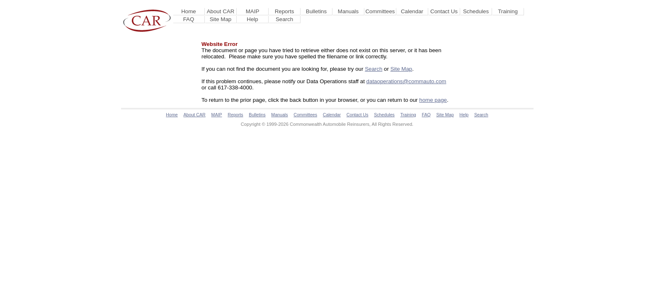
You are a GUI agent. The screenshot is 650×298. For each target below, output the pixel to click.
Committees (380, 11)
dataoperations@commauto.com (406, 81)
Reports (284, 11)
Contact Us (444, 11)
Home (188, 11)
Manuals (348, 11)
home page (433, 100)
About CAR (221, 11)
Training (508, 11)
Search (284, 19)
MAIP (253, 11)
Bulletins (316, 11)
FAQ (188, 19)
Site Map (221, 19)
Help (252, 19)
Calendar (412, 11)
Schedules (476, 11)
